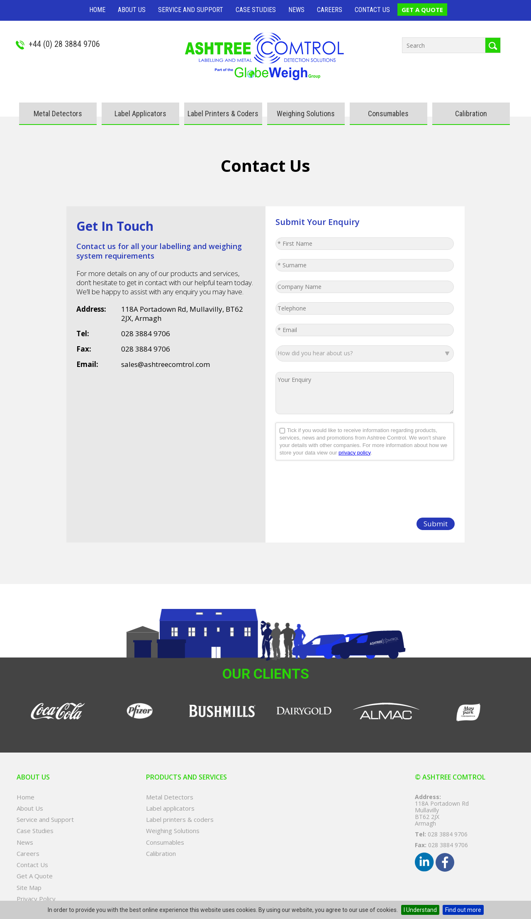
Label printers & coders (223, 113)
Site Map (29, 887)
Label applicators (140, 113)
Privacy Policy (36, 898)
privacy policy (354, 453)
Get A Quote (422, 9)
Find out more (463, 910)
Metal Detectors (58, 113)
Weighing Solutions (306, 113)
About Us (132, 10)
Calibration (471, 113)
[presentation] (338, 485)
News (296, 10)
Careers (329, 10)
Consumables (388, 113)
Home (97, 10)
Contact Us (372, 10)
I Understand (420, 910)
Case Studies (256, 10)
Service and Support (190, 10)
